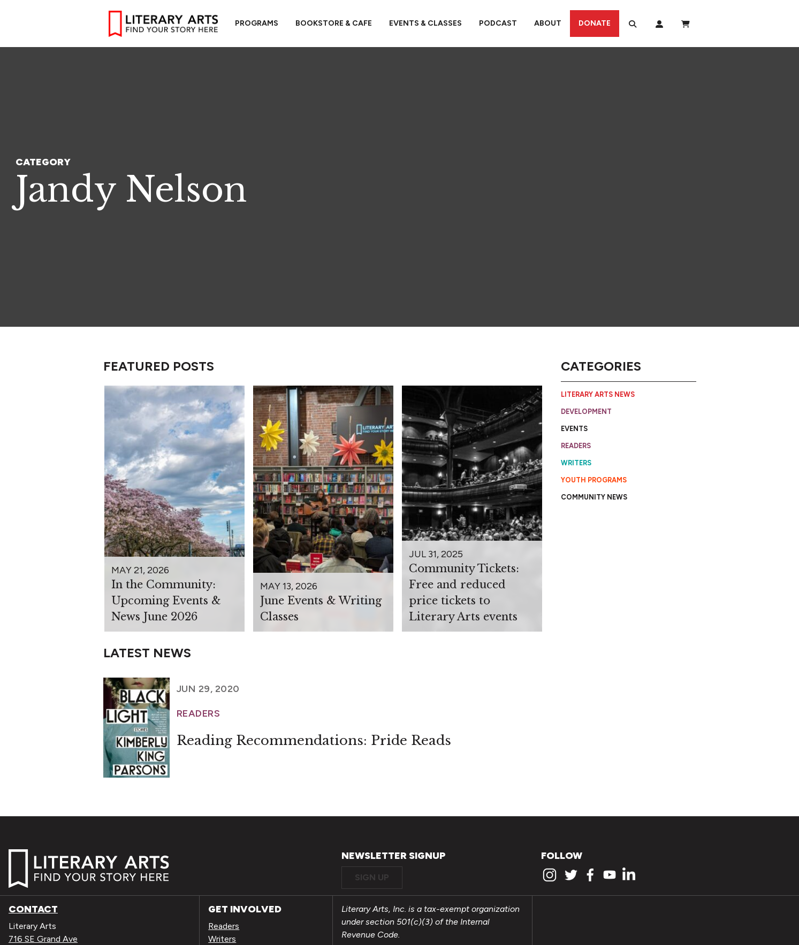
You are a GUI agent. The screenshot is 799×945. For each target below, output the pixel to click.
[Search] (632, 23)
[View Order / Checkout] (685, 23)
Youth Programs (594, 480)
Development (586, 412)
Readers (576, 446)
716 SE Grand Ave (43, 939)
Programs (256, 23)
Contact (33, 909)
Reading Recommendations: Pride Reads (314, 740)
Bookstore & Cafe (333, 23)
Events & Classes (425, 23)
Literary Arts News (598, 394)
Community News (594, 497)
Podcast (498, 23)
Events (574, 429)
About (547, 23)
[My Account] (659, 23)
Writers (576, 463)
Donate (595, 23)
